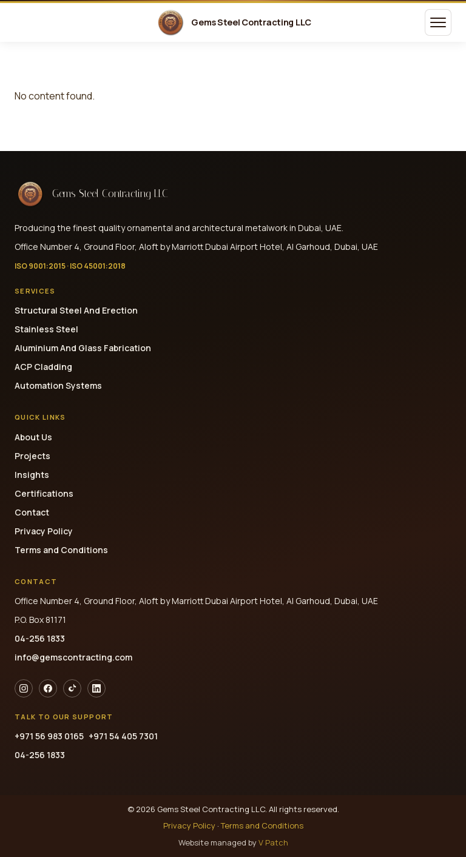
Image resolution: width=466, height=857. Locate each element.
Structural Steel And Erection (76, 310)
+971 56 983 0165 (49, 736)
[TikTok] (72, 688)
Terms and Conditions (61, 550)
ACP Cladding (43, 366)
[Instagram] (24, 688)
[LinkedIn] (96, 688)
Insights (32, 474)
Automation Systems (58, 385)
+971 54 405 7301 (123, 736)
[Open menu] (438, 22)
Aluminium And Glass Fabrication (83, 348)
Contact (32, 512)
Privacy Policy (44, 531)
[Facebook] (48, 688)
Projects (32, 456)
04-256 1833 (40, 638)
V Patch (273, 842)
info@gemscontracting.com (73, 657)
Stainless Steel (46, 329)
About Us (33, 437)
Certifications (44, 493)
